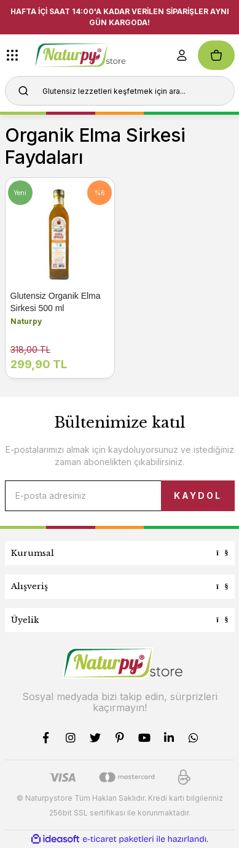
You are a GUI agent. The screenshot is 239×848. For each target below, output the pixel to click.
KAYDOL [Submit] (198, 495)
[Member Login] (182, 55)
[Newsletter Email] (120, 495)
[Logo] (97, 55)
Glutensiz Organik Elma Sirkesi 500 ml (55, 302)
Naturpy (26, 321)
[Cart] (216, 55)
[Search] (120, 91)
